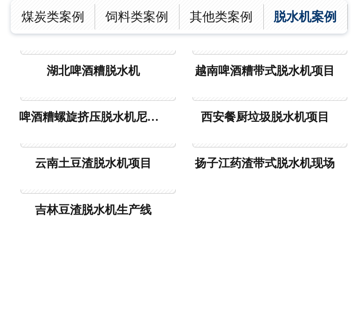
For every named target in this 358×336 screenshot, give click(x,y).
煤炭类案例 (52, 17)
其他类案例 (221, 17)
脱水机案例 (305, 17)
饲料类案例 (136, 17)
